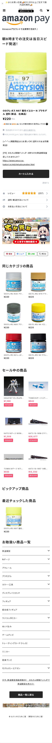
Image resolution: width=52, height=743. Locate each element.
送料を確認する (30, 130)
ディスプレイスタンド (11, 593)
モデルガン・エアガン (11, 668)
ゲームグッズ (8, 635)
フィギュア (6, 601)
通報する (45, 183)
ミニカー (6, 651)
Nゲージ (6, 559)
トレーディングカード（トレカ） (15, 643)
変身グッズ (7, 660)
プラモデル (7, 576)
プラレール (7, 568)
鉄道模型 (6, 551)
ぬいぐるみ (7, 626)
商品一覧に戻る (26, 694)
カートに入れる (26, 173)
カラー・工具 (7, 584)
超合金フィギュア (9, 610)
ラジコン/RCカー (9, 618)
